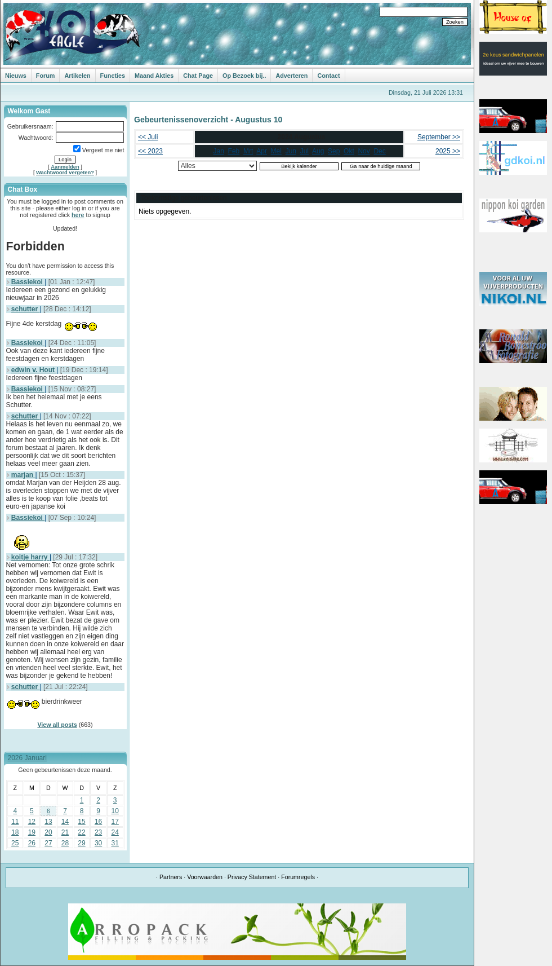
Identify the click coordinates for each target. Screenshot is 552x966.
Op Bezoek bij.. (244, 75)
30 (98, 843)
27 (48, 843)
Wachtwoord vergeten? (65, 172)
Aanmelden (65, 167)
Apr (261, 151)
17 (115, 822)
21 (65, 832)
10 (115, 811)
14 (65, 822)
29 (81, 843)
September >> (438, 137)
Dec (379, 151)
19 (31, 832)
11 (15, 822)
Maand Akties (154, 75)
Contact (328, 75)
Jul (304, 151)
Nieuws (15, 75)
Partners (170, 877)
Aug (318, 151)
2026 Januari (27, 758)
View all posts (57, 724)
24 (115, 832)
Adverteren (291, 75)
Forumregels (298, 877)
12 (31, 822)
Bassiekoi (27, 282)
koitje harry (30, 557)
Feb (234, 151)
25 (15, 843)
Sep (334, 151)
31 (115, 843)
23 (98, 832)
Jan (218, 151)
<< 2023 (150, 151)
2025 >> (447, 151)
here (78, 214)
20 (48, 832)
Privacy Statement (252, 877)
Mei (276, 151)
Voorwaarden (204, 877)
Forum (45, 75)
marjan (23, 475)
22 (81, 832)
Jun (291, 151)
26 (31, 843)
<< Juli (148, 137)
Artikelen (77, 75)
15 (81, 822)
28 (65, 843)
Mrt (248, 151)
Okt (349, 151)
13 (48, 822)
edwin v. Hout (33, 370)
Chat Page (198, 75)
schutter (25, 309)
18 (15, 832)
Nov (364, 151)
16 (98, 822)
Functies (112, 75)
